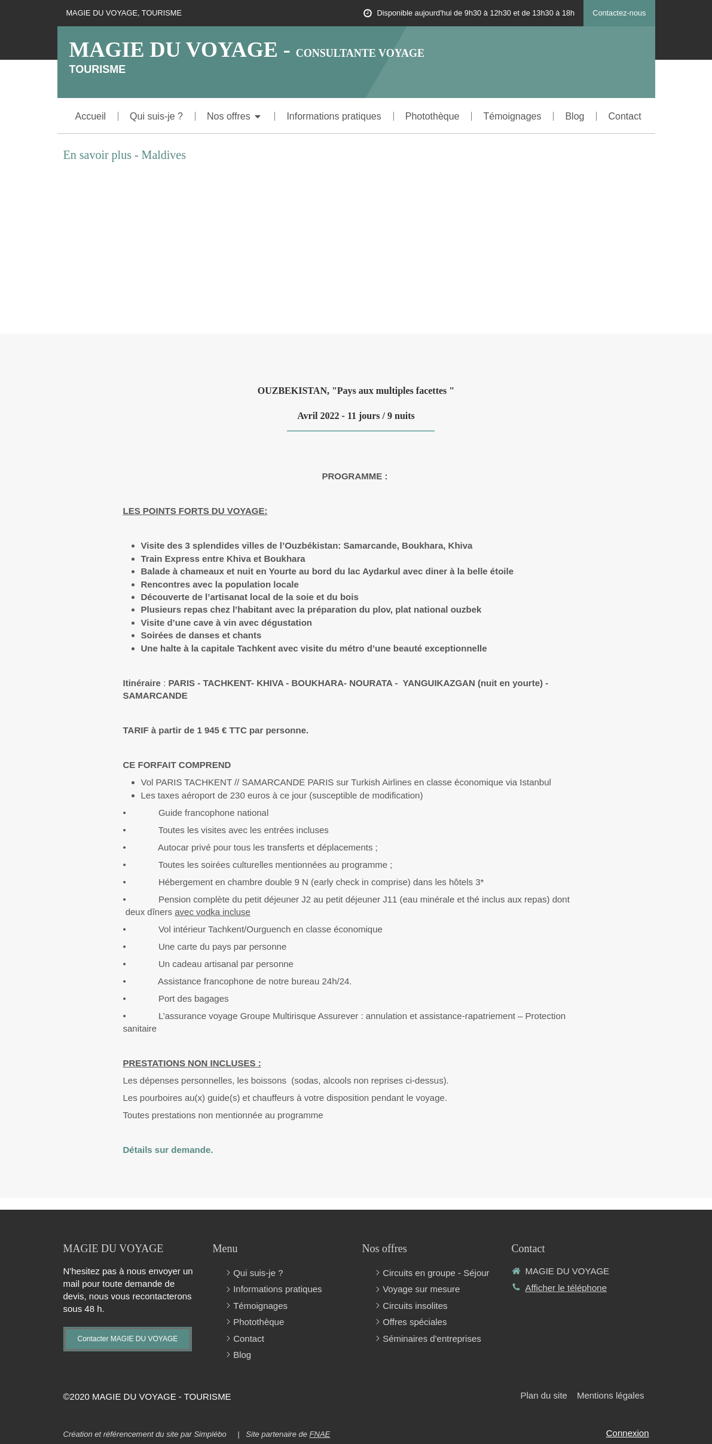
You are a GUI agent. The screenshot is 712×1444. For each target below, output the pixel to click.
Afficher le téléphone (566, 1288)
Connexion (627, 1433)
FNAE (320, 1434)
